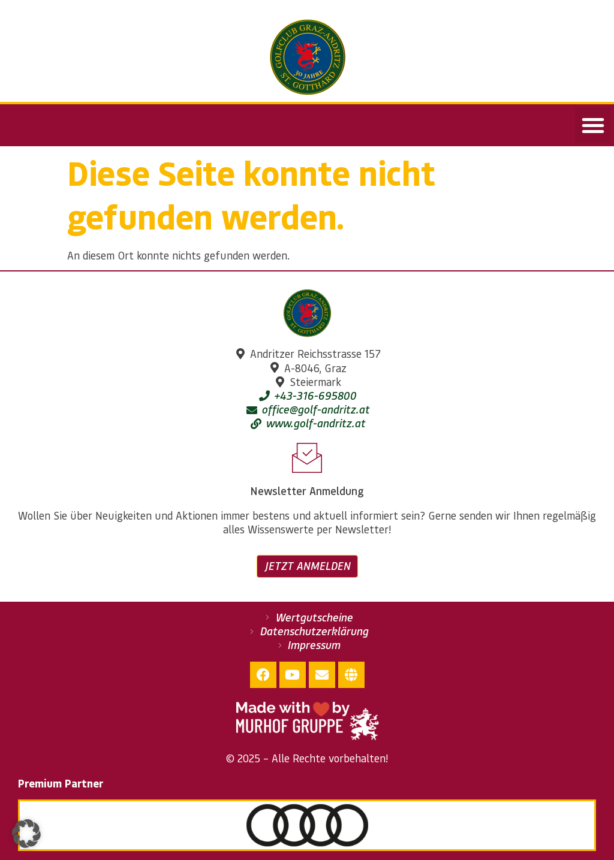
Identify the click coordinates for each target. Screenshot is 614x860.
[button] (593, 125)
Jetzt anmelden (307, 566)
